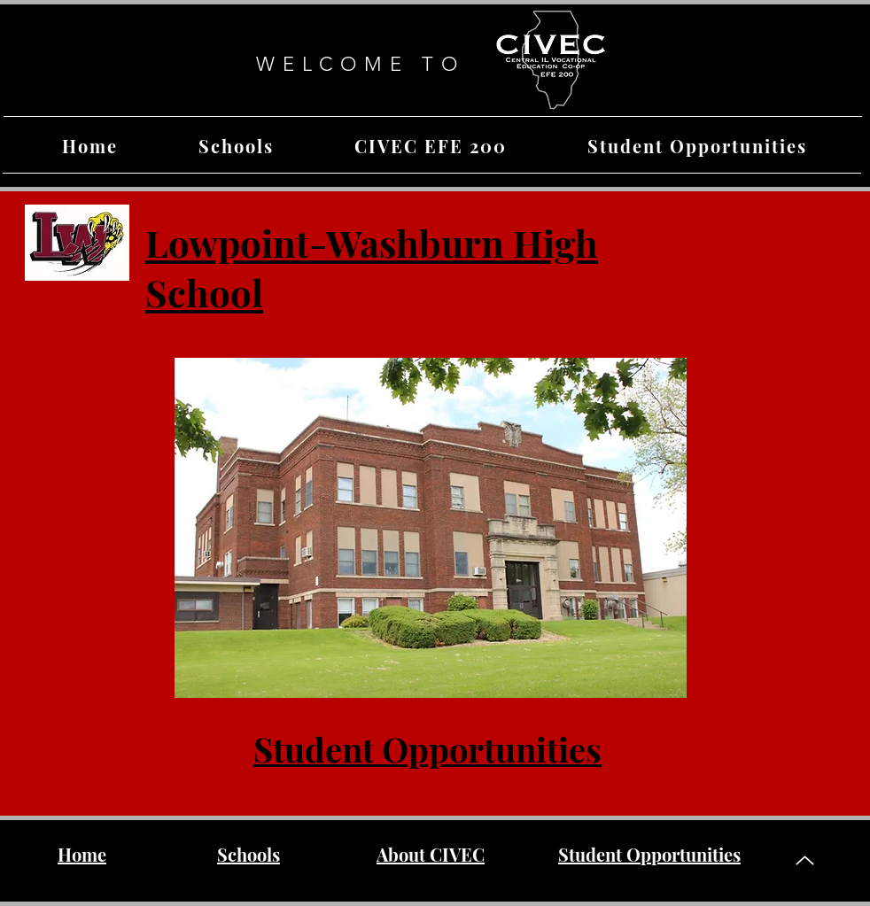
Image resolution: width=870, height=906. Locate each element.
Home (82, 854)
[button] (235, 145)
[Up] (804, 860)
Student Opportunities (427, 748)
